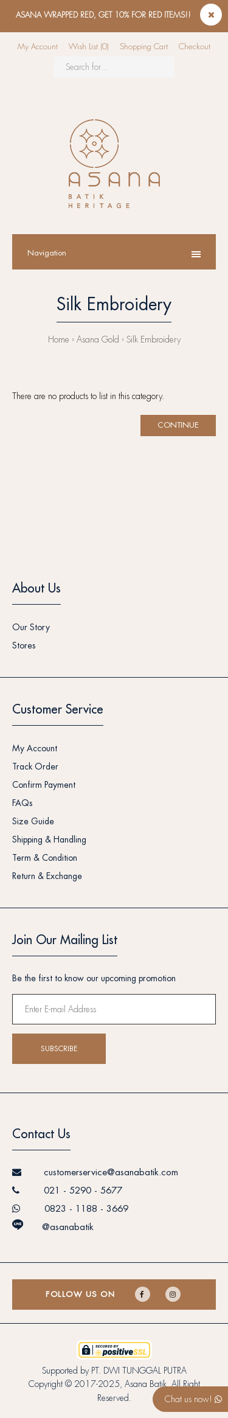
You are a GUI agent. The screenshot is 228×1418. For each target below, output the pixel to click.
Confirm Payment (43, 784)
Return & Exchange (47, 876)
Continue (178, 425)
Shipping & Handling (49, 839)
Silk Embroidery (153, 339)
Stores (24, 645)
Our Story (31, 627)
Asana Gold (98, 339)
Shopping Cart (144, 46)
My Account (38, 46)
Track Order (35, 766)
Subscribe (59, 1048)
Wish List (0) (89, 46)
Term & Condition (44, 857)
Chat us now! (193, 1399)
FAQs (22, 803)
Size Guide (33, 821)
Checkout (194, 46)
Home (58, 339)
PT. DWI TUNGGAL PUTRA (139, 1370)
